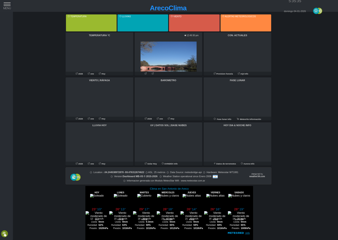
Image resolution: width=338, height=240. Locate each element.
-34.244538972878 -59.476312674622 (124, 172)
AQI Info (243, 74)
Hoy (102, 74)
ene (91, 74)
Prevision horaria (223, 74)
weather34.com (257, 176)
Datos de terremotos (225, 164)
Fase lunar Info (222, 119)
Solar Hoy (151, 164)
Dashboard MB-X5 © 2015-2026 (140, 176)
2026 (79, 74)
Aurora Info (247, 164)
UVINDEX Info (170, 164)
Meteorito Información (248, 119)
